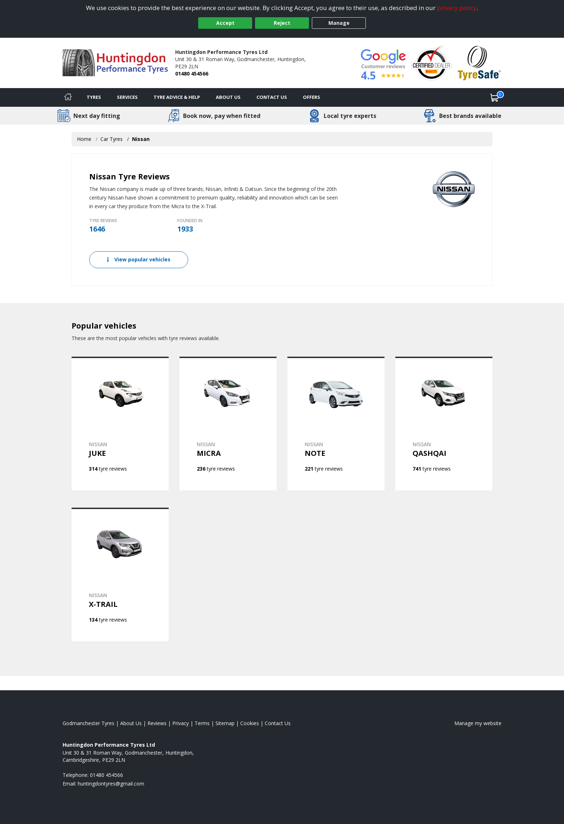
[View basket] (494, 97)
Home (84, 139)
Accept (225, 22)
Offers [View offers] (311, 97)
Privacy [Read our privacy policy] (180, 723)
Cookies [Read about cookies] (249, 723)
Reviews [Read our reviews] (157, 723)
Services (127, 97)
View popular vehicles (138, 259)
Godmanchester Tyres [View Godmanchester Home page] (88, 723)
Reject (282, 22)
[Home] (68, 97)
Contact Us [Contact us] (271, 97)
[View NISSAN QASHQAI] (443, 423)
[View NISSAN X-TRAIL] (120, 574)
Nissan (141, 139)
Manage (339, 22)
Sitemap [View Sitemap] (225, 723)
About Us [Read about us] (131, 723)
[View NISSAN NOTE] (336, 423)
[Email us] (111, 783)
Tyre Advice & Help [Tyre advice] (177, 97)
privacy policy (457, 8)
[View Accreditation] (431, 62)
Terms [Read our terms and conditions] (202, 723)
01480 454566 (191, 73)
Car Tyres (111, 139)
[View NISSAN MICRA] (228, 423)
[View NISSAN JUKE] (120, 423)
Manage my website (477, 723)
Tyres (94, 97)
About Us (228, 97)
